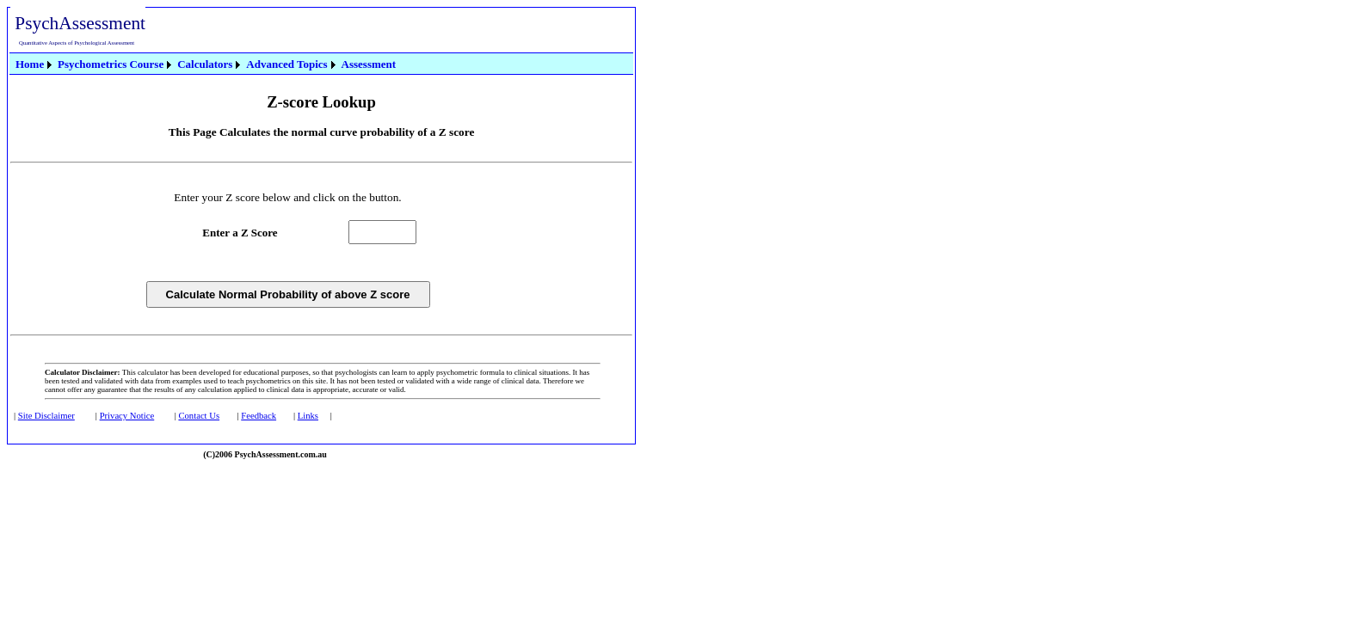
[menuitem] (35, 64)
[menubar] (205, 63)
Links (308, 415)
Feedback (258, 415)
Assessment (369, 64)
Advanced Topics (286, 64)
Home (29, 64)
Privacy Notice (127, 415)
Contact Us (198, 415)
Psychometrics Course (110, 64)
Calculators (204, 64)
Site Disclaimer (46, 415)
